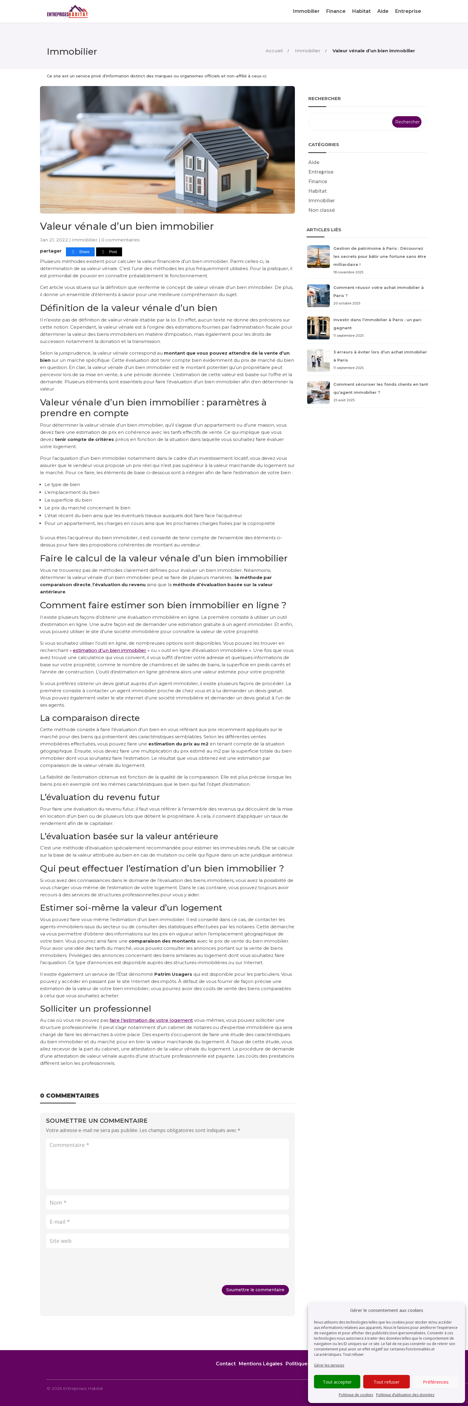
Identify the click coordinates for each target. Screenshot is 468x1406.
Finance (336, 11)
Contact (226, 1364)
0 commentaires (120, 240)
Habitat (361, 11)
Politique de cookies (356, 1394)
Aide (383, 11)
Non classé (321, 210)
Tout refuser (353, 1354)
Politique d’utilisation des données (405, 1394)
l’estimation (135, 1020)
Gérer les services (329, 1365)
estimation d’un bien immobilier (109, 650)
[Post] (109, 252)
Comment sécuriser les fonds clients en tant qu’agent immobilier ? (367, 393)
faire (115, 1020)
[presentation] (91, 1267)
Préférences (436, 1382)
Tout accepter (337, 1382)
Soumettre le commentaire (255, 1289)
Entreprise (408, 11)
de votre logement (171, 1020)
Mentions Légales (261, 1364)
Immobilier (306, 11)
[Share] (80, 252)
